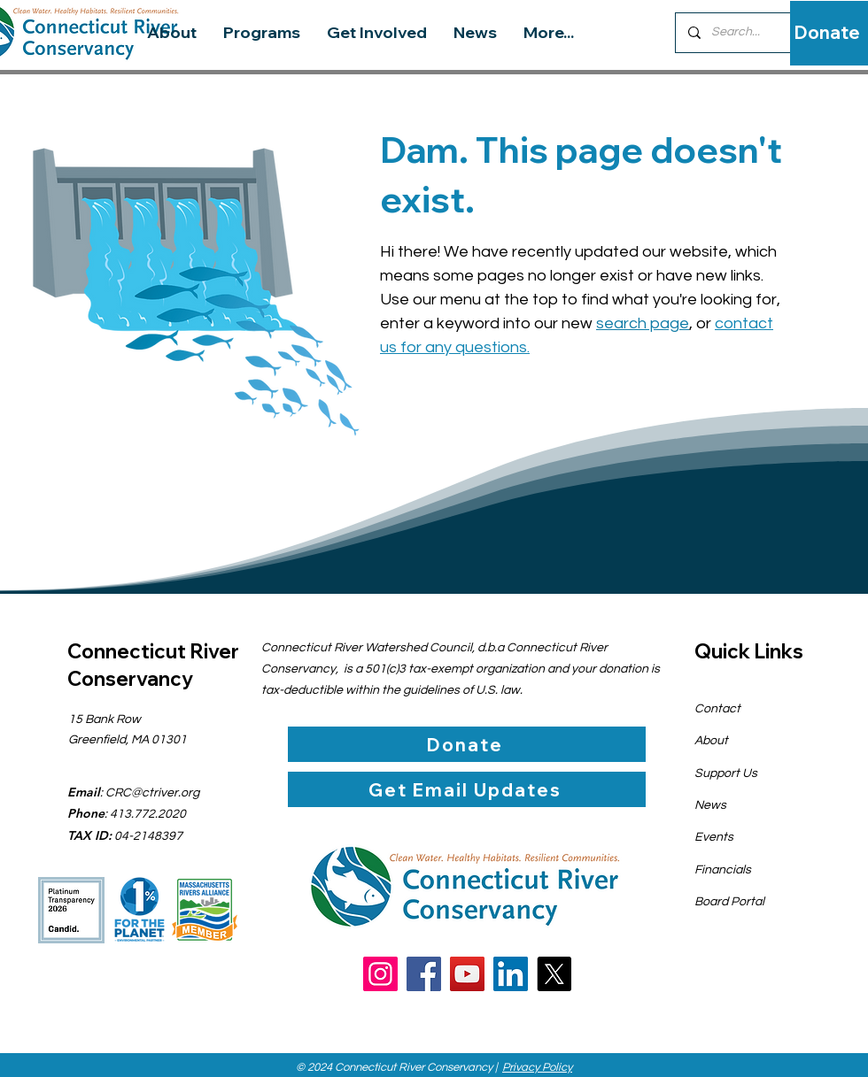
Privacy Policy (537, 1067)
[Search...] (748, 32)
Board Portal (729, 902)
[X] (554, 974)
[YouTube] (467, 974)
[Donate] (827, 32)
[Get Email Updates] (467, 789)
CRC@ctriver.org (152, 793)
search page (642, 323)
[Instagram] (380, 974)
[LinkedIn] (510, 974)
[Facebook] (424, 974)
